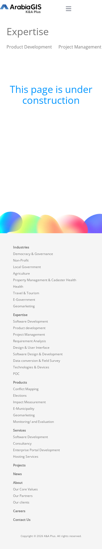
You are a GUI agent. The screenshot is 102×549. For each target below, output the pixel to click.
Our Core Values (25, 489)
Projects (19, 465)
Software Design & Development (38, 354)
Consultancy (22, 443)
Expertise (20, 315)
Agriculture (21, 273)
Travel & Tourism (26, 293)
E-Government (24, 299)
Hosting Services (25, 456)
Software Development (30, 321)
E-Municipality (23, 408)
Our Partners (23, 495)
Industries (21, 247)
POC (16, 373)
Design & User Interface (31, 347)
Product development (29, 328)
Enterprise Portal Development (36, 450)
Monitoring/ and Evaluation (33, 421)
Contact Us (21, 519)
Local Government (27, 267)
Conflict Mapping (26, 389)
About (18, 482)
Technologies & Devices (31, 367)
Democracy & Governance (33, 253)
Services (19, 430)
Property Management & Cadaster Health (44, 280)
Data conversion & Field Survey (36, 360)
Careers (19, 511)
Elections (20, 395)
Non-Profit (21, 260)
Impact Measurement (29, 402)
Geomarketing (24, 306)
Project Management (79, 47)
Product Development (29, 47)
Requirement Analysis (29, 341)
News (17, 474)
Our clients (21, 502)
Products (20, 382)
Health (18, 286)
